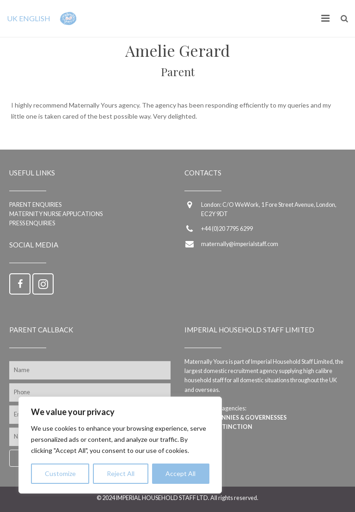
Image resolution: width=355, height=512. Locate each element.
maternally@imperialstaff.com (239, 244)
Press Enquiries (32, 223)
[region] (120, 445)
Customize (60, 473)
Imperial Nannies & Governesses (235, 417)
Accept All (180, 473)
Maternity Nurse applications (56, 214)
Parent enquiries (35, 204)
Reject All (121, 473)
